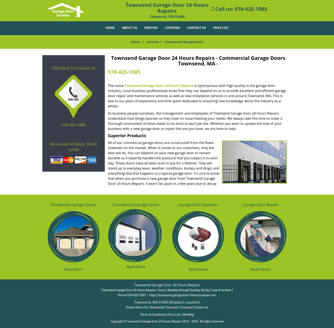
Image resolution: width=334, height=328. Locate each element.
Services (151, 28)
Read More (73, 269)
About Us (129, 28)
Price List (220, 28)
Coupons (172, 28)
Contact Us (196, 28)
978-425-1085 (251, 8)
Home (110, 28)
